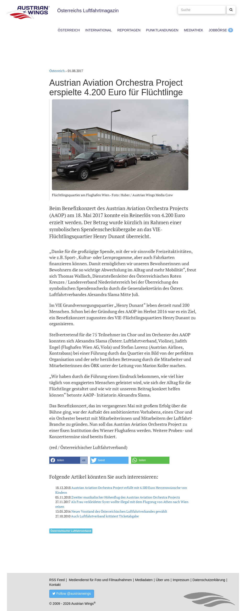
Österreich (69, 30)
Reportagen (128, 30)
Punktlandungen (162, 30)
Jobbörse (218, 30)
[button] (68, 460)
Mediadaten (143, 580)
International (98, 30)
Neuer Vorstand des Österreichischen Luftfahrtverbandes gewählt (119, 511)
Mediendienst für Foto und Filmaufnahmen (100, 580)
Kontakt (55, 585)
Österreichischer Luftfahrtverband (70, 530)
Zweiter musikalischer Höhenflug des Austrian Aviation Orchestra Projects (125, 497)
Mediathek (193, 30)
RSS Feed (57, 580)
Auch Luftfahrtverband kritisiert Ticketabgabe (105, 516)
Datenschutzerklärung (209, 580)
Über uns (162, 580)
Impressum (181, 580)
